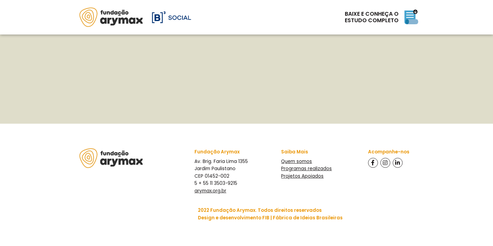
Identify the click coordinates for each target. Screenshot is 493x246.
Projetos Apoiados (302, 176)
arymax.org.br (210, 191)
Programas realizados (306, 168)
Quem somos (296, 161)
